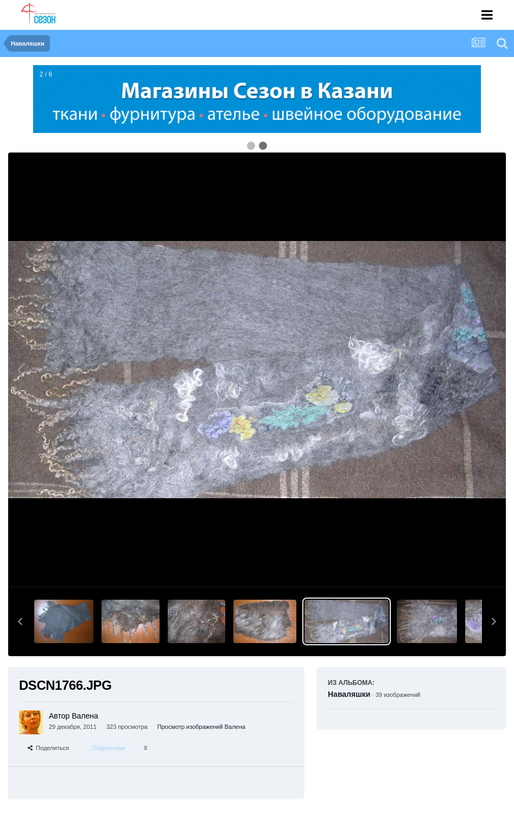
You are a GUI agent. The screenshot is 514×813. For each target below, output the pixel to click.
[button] (20, 621)
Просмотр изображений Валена (201, 726)
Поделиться (48, 748)
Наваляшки (349, 694)
